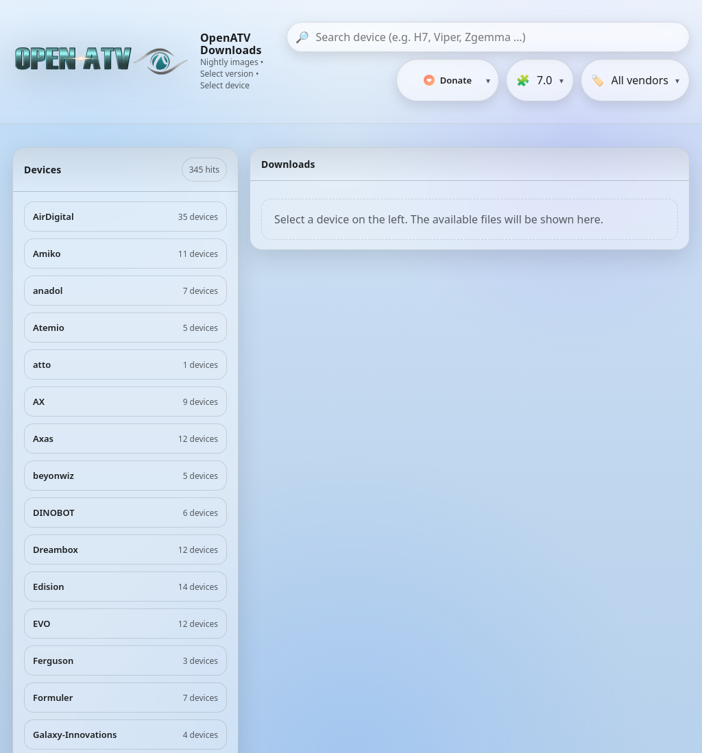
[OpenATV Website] (102, 62)
